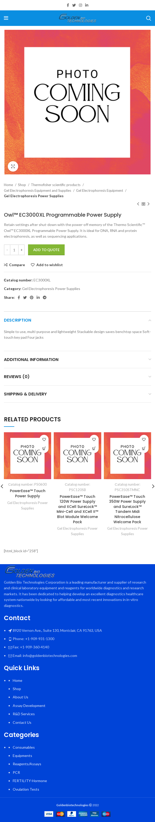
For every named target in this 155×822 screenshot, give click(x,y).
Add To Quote (46, 250)
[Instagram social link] (80, 5)
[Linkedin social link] (87, 5)
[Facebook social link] (68, 5)
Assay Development (29, 705)
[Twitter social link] (74, 5)
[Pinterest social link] (31, 297)
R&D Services (24, 714)
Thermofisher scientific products (56, 185)
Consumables (24, 747)
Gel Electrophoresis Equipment (100, 190)
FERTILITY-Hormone (30, 780)
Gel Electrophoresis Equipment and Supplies (38, 190)
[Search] (149, 18)
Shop (22, 185)
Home (9, 185)
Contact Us (22, 722)
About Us (20, 697)
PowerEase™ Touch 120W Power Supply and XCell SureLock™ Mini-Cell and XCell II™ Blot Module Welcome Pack (77, 509)
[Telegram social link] (44, 297)
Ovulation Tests (26, 789)
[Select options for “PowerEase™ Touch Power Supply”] (44, 448)
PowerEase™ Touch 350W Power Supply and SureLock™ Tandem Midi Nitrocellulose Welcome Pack (127, 509)
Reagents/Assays (27, 764)
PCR (16, 772)
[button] (94, 448)
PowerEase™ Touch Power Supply (27, 493)
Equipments (22, 755)
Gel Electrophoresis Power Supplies (34, 196)
